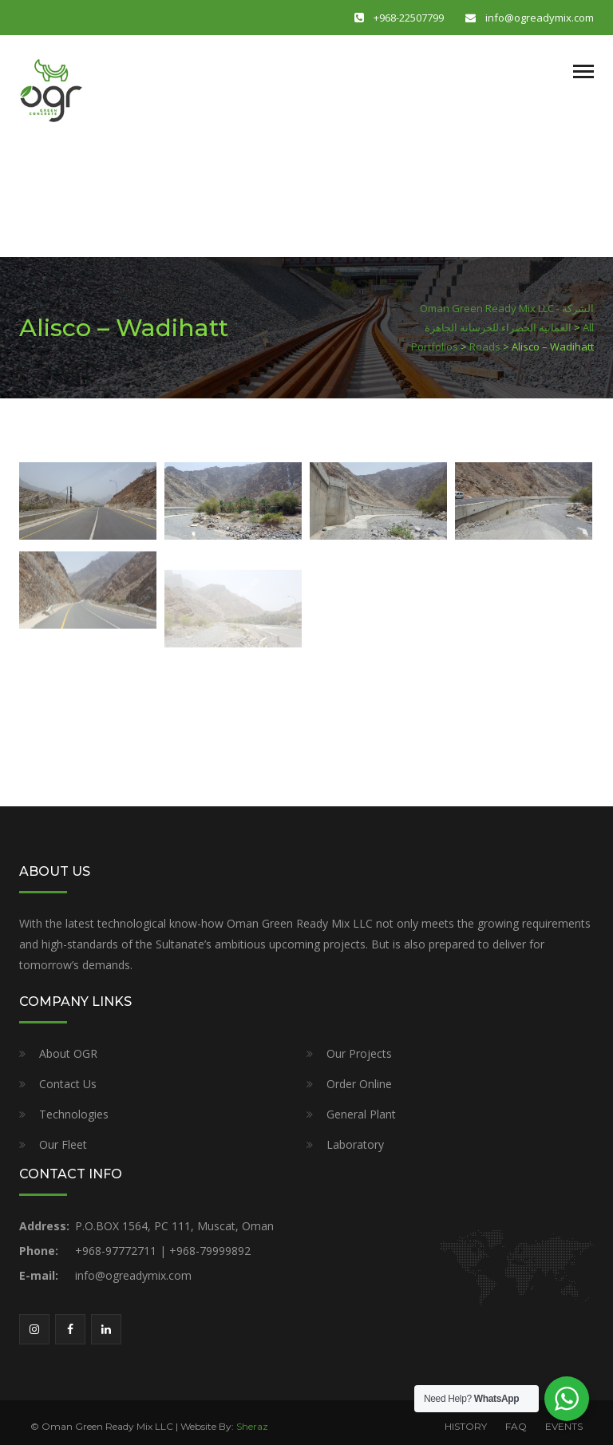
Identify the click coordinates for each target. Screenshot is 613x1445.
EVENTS (564, 1426)
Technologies (74, 1114)
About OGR (68, 1053)
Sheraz (252, 1426)
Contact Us (68, 1083)
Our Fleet (63, 1144)
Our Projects (359, 1053)
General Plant (361, 1114)
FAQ (516, 1426)
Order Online (359, 1083)
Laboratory (355, 1144)
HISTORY (466, 1426)
